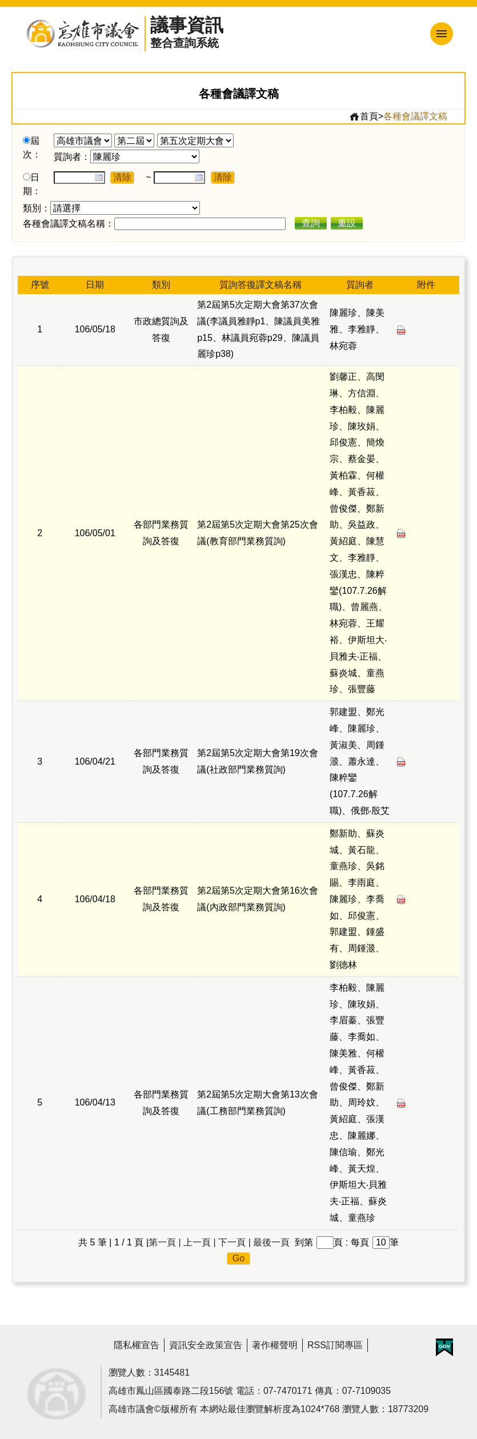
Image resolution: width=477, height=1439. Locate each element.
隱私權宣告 (136, 1345)
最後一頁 (271, 1242)
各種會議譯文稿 (415, 116)
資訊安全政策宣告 (205, 1345)
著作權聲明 (275, 1345)
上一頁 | (199, 1242)
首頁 (363, 116)
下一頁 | (234, 1242)
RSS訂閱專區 (335, 1345)
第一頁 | (165, 1242)
